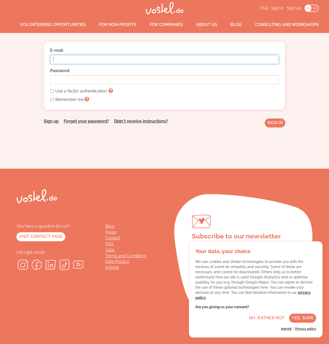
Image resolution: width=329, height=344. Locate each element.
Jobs (110, 249)
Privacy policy (305, 329)
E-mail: (57, 50)
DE (315, 8)
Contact (112, 238)
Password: (60, 70)
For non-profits (112, 24)
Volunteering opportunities (48, 24)
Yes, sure (303, 317)
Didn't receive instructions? (141, 121)
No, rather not (267, 317)
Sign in (277, 8)
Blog (231, 24)
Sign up (294, 8)
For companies (161, 24)
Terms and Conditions (126, 255)
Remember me (69, 99)
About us (201, 24)
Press (110, 232)
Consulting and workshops (282, 24)
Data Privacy (117, 261)
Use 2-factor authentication (81, 91)
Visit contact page (41, 236)
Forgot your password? (86, 121)
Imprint (112, 267)
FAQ (264, 8)
